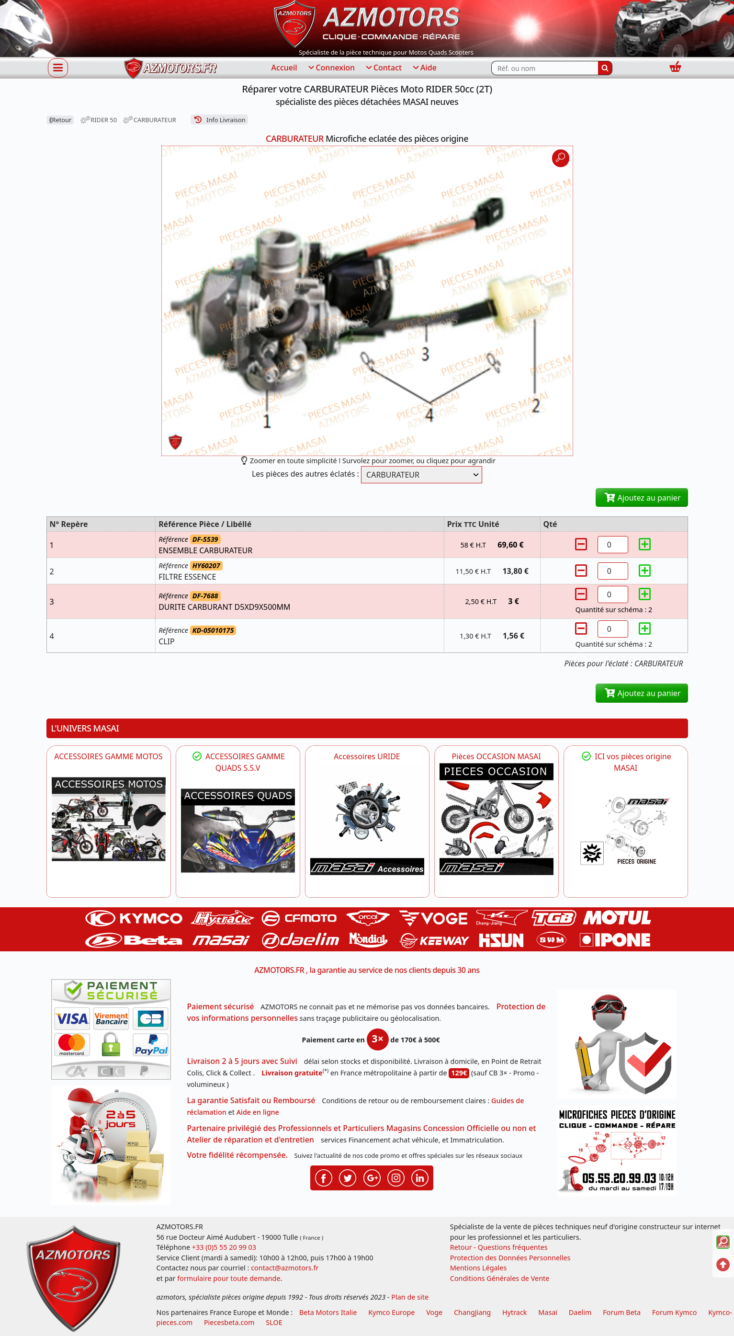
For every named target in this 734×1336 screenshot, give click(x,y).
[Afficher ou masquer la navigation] (58, 67)
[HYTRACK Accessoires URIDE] (367, 819)
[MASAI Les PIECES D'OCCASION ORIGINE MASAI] (496, 819)
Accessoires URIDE (367, 756)
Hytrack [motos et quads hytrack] (514, 1312)
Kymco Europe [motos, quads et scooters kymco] (391, 1312)
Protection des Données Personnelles (510, 1257)
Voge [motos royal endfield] (434, 1312)
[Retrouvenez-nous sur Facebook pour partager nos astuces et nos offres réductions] (323, 1177)
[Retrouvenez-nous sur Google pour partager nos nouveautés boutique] (372, 1177)
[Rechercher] (605, 68)
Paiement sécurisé (220, 1006)
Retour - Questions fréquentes (499, 1247)
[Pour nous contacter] (620, 1154)
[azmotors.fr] (170, 68)
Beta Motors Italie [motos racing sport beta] (328, 1312)
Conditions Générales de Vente (500, 1278)
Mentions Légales (478, 1267)
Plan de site (410, 1297)
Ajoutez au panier (642, 497)
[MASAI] (238, 831)
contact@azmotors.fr (284, 1267)
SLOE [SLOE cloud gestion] (274, 1322)
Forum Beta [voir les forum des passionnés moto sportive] (622, 1312)
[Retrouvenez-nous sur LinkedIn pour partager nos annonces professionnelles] (420, 1177)
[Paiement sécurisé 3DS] (114, 1032)
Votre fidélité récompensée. (237, 1155)
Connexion (331, 68)
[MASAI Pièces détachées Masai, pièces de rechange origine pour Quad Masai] (626, 831)
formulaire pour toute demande (228, 1278)
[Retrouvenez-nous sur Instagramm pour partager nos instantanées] (396, 1177)
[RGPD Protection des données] (620, 1047)
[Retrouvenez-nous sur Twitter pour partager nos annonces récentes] (347, 1177)
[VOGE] (109, 819)
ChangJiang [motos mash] (472, 1312)
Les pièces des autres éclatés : (305, 473)
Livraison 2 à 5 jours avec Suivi (242, 1061)
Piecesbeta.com (229, 1322)
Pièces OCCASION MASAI (496, 756)
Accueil (284, 67)
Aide (424, 68)
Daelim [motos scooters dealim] (580, 1312)
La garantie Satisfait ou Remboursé (251, 1100)
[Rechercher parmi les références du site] (544, 68)
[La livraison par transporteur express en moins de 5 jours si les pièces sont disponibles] (114, 1148)
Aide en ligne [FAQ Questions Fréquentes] (258, 1112)
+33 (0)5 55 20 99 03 (224, 1247)
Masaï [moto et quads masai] (547, 1312)
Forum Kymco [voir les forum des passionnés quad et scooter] (674, 1312)
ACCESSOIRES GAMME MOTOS (108, 756)
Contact (383, 68)
